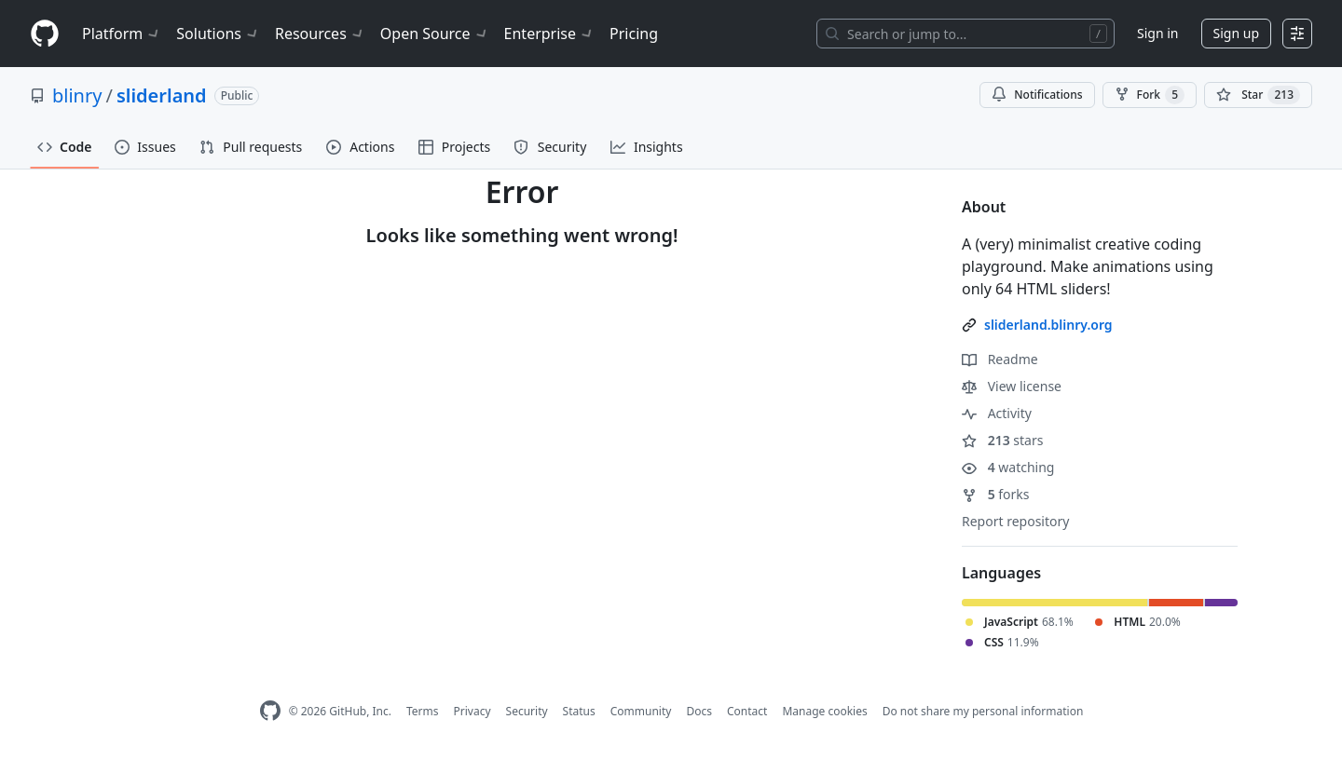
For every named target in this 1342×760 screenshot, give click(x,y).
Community (641, 711)
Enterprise (549, 33)
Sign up (1236, 33)
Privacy (472, 711)
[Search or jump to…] (965, 34)
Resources (320, 33)
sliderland (161, 95)
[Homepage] (45, 34)
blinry (77, 95)
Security (527, 711)
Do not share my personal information (983, 711)
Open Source (434, 33)
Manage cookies (824, 711)
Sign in (1157, 33)
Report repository (1015, 521)
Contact (747, 711)
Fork (1150, 95)
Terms (422, 711)
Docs (699, 711)
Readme (1000, 359)
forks (996, 494)
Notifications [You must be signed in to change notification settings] (1037, 94)
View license (1011, 386)
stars (1002, 440)
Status (579, 711)
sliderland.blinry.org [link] (1048, 324)
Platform (121, 33)
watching (1008, 467)
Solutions (218, 33)
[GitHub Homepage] (270, 711)
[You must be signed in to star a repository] (1258, 95)
